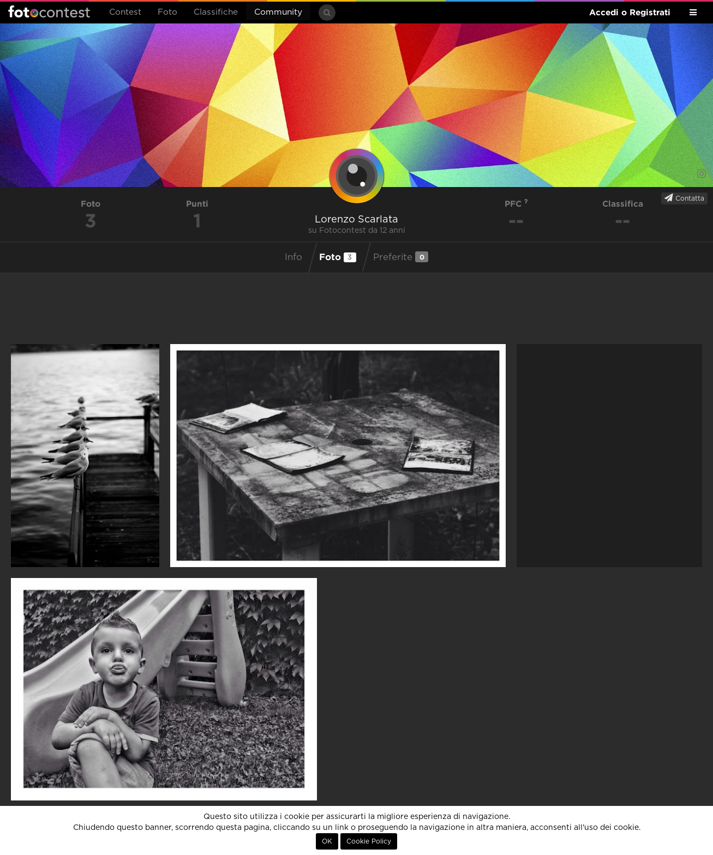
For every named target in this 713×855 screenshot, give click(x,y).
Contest (125, 12)
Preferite (400, 256)
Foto (167, 12)
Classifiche (216, 12)
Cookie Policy (368, 841)
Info (293, 257)
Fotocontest (49, 11)
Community (278, 12)
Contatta (684, 198)
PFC (516, 203)
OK (327, 841)
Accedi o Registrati (629, 12)
